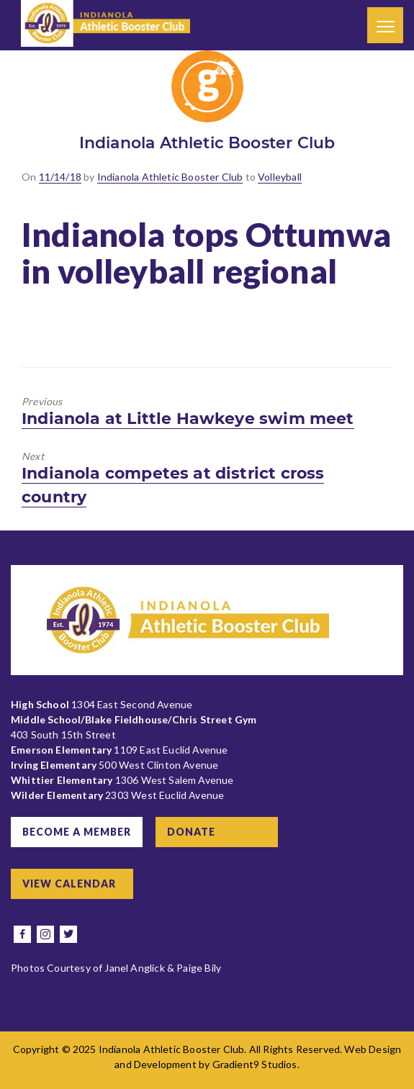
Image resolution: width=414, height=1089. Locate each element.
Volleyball (280, 177)
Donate (191, 832)
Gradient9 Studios (254, 1064)
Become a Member (76, 832)
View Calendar (69, 883)
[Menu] (385, 25)
